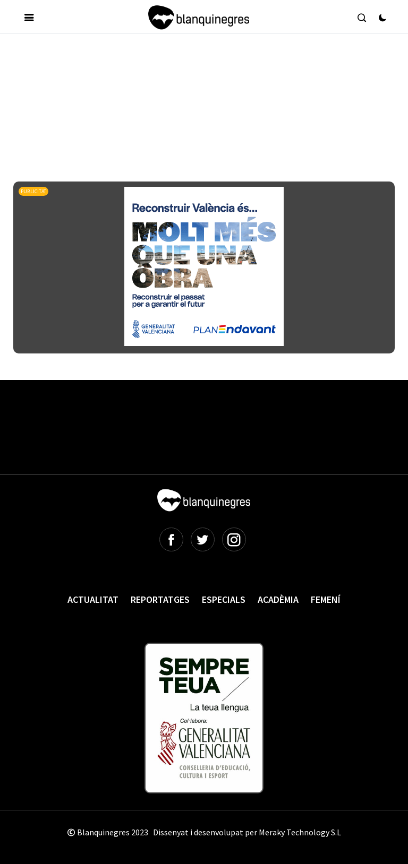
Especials (223, 599)
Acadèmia (278, 599)
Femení (326, 599)
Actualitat (92, 599)
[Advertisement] (206, 74)
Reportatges (160, 599)
